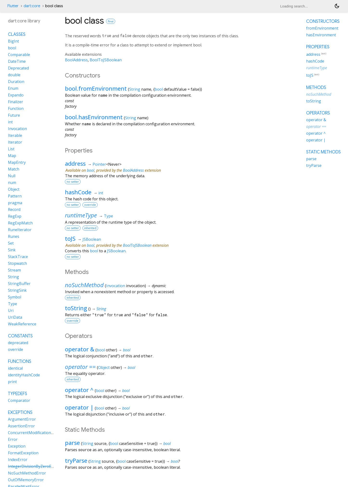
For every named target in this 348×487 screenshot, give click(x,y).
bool (159, 89)
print (12, 381)
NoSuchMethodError (27, 473)
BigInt (13, 41)
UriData (15, 317)
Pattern (15, 196)
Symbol (14, 297)
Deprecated (18, 68)
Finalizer (15, 101)
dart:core (32, 6)
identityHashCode (24, 375)
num (12, 182)
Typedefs (17, 393)
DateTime (17, 61)
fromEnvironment (322, 28)
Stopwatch (17, 263)
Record (14, 209)
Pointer (99, 164)
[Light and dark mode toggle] (337, 6)
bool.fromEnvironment (96, 88)
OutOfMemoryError (26, 479)
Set (11, 243)
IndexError (17, 459)
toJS (70, 238)
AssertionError (21, 426)
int (100, 193)
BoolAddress (76, 60)
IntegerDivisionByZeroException (37, 466)
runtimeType (81, 215)
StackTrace (18, 256)
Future (14, 115)
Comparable (19, 54)
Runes (13, 236)
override (15, 349)
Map (12, 155)
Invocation (115, 285)
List (11, 149)
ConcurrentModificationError (34, 432)
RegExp (14, 216)
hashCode (78, 192)
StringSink (17, 290)
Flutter (13, 6)
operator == (80, 367)
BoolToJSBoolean (106, 60)
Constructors (323, 21)
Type (108, 216)
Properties (317, 47)
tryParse (76, 460)
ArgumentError (22, 419)
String (134, 89)
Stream (14, 270)
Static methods (323, 152)
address (75, 163)
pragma (15, 202)
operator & (79, 349)
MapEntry (17, 162)
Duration (16, 81)
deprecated (18, 342)
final (111, 21)
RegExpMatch (20, 223)
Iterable (15, 135)
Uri (10, 310)
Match (13, 169)
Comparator (19, 400)
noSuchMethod (84, 285)
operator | (79, 407)
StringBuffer (19, 283)
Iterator (15, 142)
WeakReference (22, 324)
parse (72, 443)
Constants (20, 336)
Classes (16, 34)
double (14, 74)
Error (13, 439)
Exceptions (20, 412)
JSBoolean (91, 239)
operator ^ (79, 390)
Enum (13, 88)
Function (16, 108)
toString (76, 308)
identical (15, 368)
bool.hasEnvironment (94, 117)
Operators (318, 113)
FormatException (23, 452)
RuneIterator (20, 229)
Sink (12, 250)
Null (11, 175)
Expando (16, 95)
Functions (19, 361)
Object (104, 367)
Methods (316, 87)
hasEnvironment (321, 35)
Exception (16, 446)
